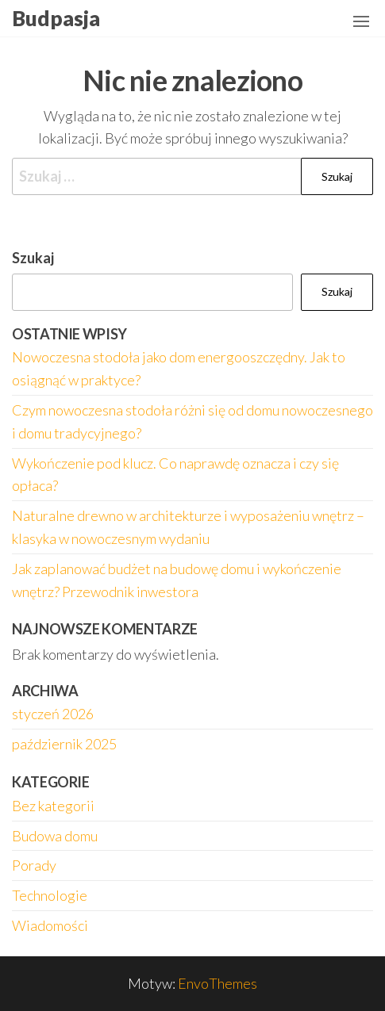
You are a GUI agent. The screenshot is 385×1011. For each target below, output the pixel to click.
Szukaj (33, 257)
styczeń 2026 (53, 713)
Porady (34, 865)
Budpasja (56, 18)
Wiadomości (50, 925)
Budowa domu (55, 835)
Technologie (49, 895)
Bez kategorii (53, 805)
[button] (361, 21)
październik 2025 (64, 744)
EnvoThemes (217, 983)
